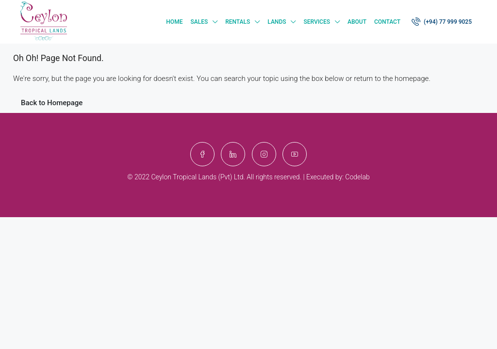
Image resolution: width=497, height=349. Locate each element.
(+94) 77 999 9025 (442, 21)
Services (316, 21)
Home (174, 21)
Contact (387, 21)
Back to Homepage (52, 102)
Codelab (357, 177)
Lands (276, 21)
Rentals (237, 21)
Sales (199, 21)
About (357, 21)
